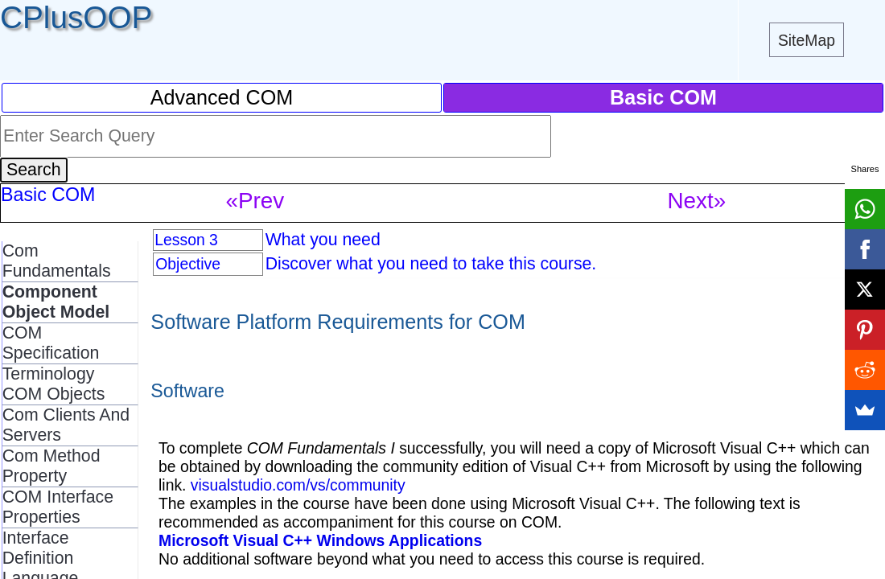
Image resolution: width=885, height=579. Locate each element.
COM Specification (51, 343)
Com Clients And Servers (66, 425)
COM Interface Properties (57, 507)
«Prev (255, 200)
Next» (697, 200)
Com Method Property (51, 466)
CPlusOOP (76, 17)
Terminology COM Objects (53, 384)
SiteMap (806, 40)
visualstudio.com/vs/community (298, 485)
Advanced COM (222, 97)
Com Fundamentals (56, 261)
